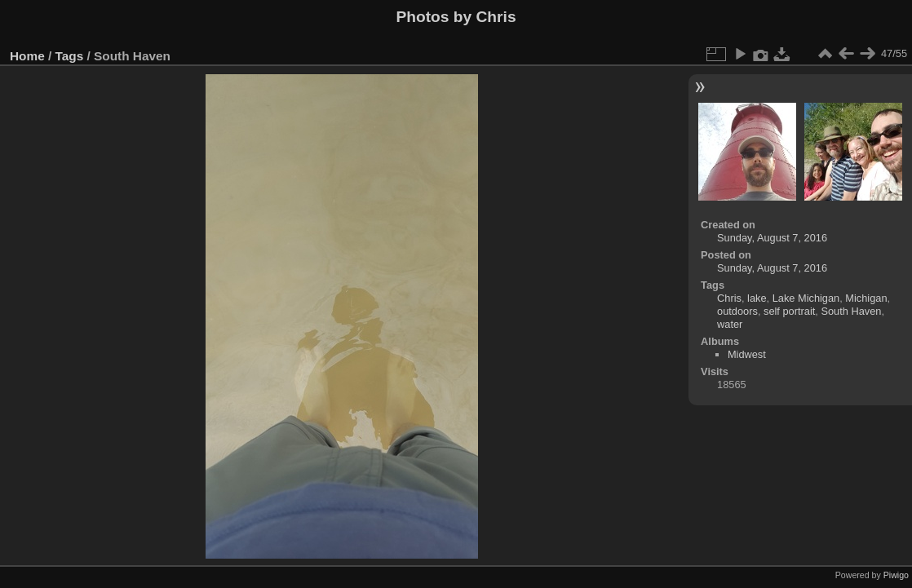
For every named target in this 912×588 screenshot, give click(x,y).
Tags (69, 56)
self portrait (789, 311)
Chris (729, 298)
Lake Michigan (806, 298)
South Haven (851, 311)
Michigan (866, 298)
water (729, 324)
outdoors (737, 311)
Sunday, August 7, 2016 (772, 238)
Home (27, 56)
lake (756, 298)
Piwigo (896, 575)
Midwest (747, 354)
